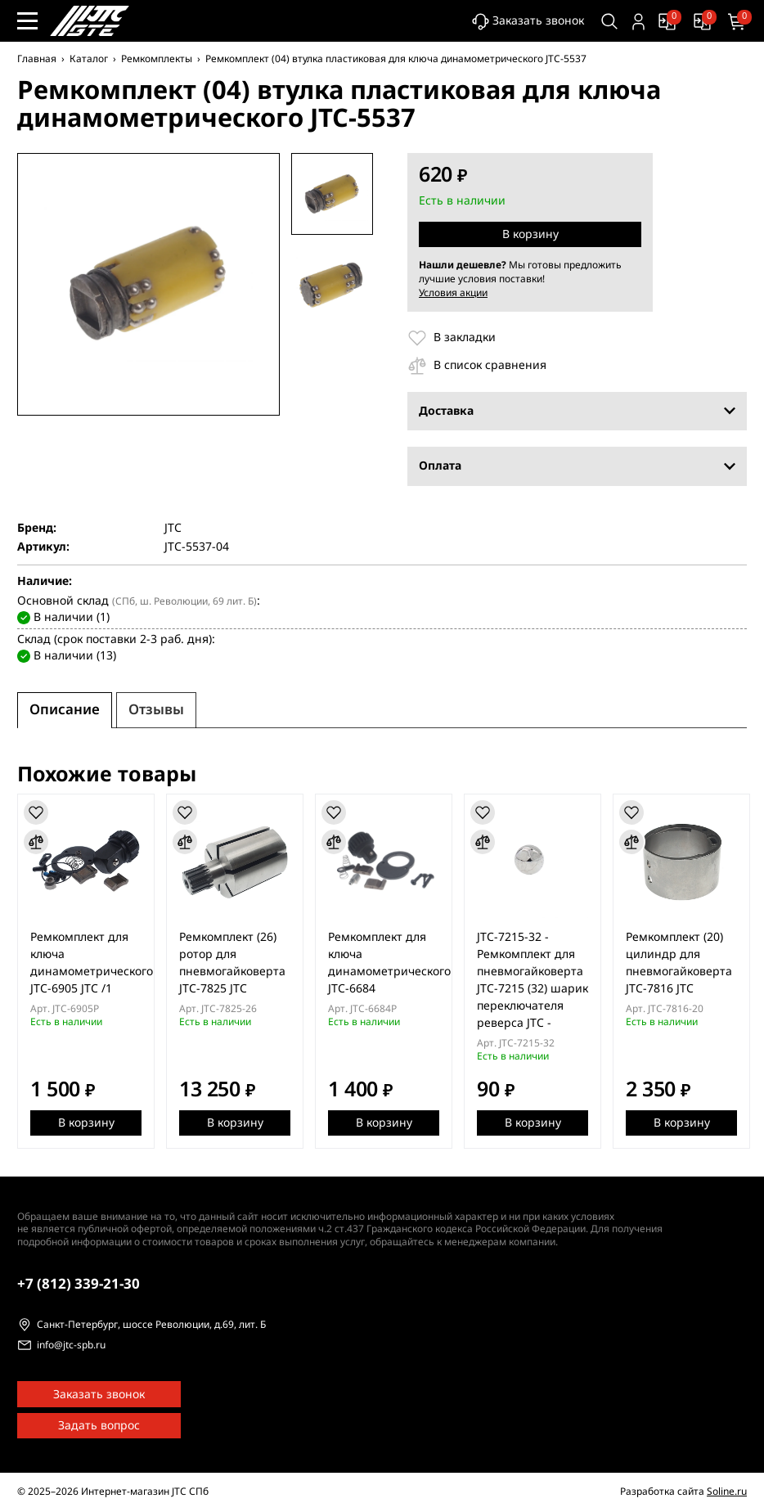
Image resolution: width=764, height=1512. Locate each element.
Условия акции (453, 293)
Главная (36, 59)
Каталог (89, 59)
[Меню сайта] (27, 21)
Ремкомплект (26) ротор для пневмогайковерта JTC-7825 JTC (232, 963)
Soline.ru (727, 1491)
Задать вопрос (99, 1425)
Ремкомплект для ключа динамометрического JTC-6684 (389, 963)
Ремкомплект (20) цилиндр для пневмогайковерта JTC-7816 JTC (679, 963)
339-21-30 (78, 1284)
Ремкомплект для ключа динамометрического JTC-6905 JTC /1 (91, 963)
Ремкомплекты (156, 59)
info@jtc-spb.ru (71, 1345)
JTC (173, 528)
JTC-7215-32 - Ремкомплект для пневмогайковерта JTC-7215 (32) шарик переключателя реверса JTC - (532, 980)
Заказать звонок (528, 21)
